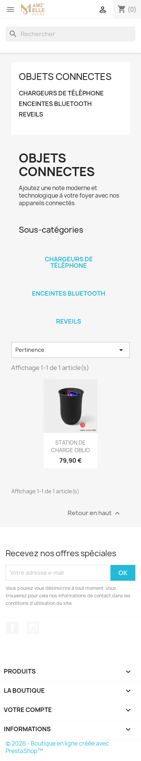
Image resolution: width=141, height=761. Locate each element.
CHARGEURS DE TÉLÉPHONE (61, 93)
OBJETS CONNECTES (65, 76)
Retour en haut (95, 513)
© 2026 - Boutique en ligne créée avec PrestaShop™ (57, 747)
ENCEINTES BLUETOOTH (55, 104)
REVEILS (31, 114)
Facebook (12, 628)
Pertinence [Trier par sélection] (70, 349)
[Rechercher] (70, 33)
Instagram (33, 628)
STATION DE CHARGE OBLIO (70, 446)
